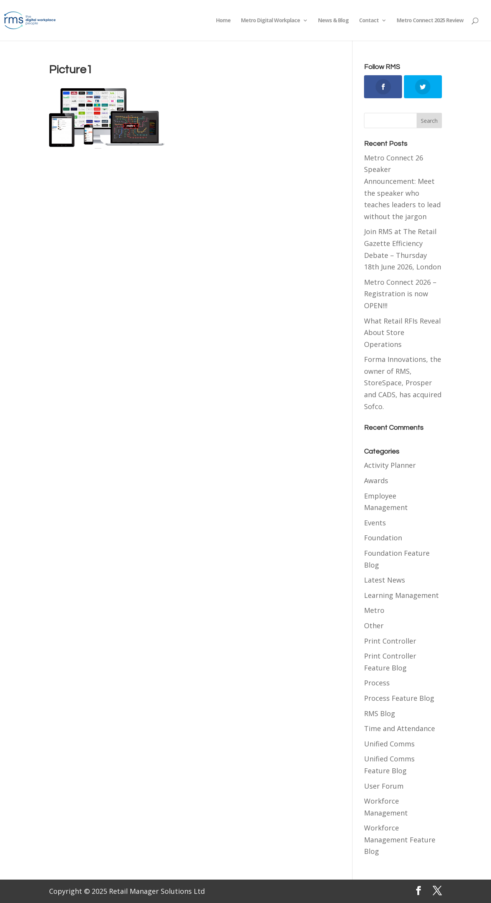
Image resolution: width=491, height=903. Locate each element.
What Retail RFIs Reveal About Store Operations (402, 332)
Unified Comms (389, 743)
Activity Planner (390, 465)
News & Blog (333, 21)
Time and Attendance (399, 728)
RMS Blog (379, 713)
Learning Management (401, 595)
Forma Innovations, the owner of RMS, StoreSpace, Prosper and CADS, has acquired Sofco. (403, 383)
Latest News (384, 579)
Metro (374, 610)
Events (375, 522)
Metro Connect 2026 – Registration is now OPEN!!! (400, 293)
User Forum (384, 786)
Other (374, 625)
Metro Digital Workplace (270, 21)
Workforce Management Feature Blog (399, 839)
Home (223, 21)
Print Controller (390, 640)
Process (377, 682)
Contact (369, 21)
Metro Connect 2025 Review (430, 21)
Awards (376, 480)
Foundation (383, 537)
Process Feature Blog (399, 698)
